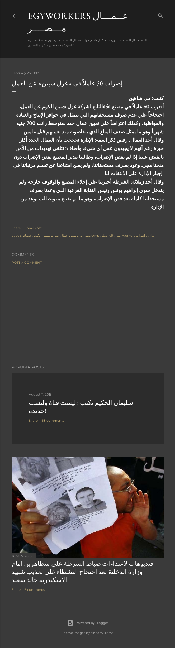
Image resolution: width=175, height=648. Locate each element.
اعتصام (27, 235)
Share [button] (16, 228)
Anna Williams (102, 633)
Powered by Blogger (87, 623)
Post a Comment (27, 263)
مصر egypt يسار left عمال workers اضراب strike (119, 235)
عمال (64, 235)
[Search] (160, 14)
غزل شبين (76, 235)
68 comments (53, 421)
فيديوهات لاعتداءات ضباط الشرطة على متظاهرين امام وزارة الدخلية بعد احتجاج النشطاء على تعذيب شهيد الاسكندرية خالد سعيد (82, 571)
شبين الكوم (41, 235)
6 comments (35, 590)
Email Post (33, 228)
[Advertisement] (88, 315)
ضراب (55, 235)
